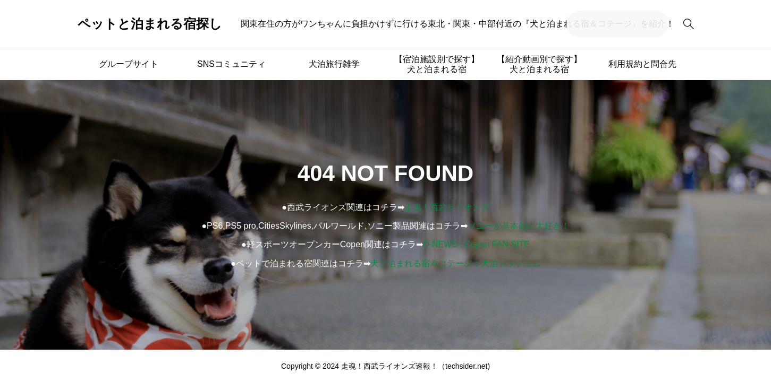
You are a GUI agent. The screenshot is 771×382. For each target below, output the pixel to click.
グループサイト (128, 63)
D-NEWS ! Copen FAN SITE (476, 244)
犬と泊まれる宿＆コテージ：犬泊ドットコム (455, 263)
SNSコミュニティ (231, 63)
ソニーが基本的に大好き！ (519, 225)
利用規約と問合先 (642, 63)
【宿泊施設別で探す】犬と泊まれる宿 (436, 64)
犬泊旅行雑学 (334, 63)
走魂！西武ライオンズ (446, 207)
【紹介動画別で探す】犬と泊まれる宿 (539, 64)
